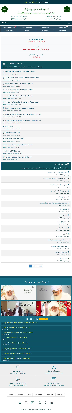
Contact (11, 395)
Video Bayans (65, 27)
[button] (18, 292)
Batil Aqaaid (60, 395)
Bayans (29, 395)
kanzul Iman (62, 30)
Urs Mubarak (45, 30)
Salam (27, 30)
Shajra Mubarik (9, 30)
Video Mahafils (45, 27)
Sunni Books (20, 395)
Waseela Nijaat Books (10, 27)
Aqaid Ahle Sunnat (27, 27)
